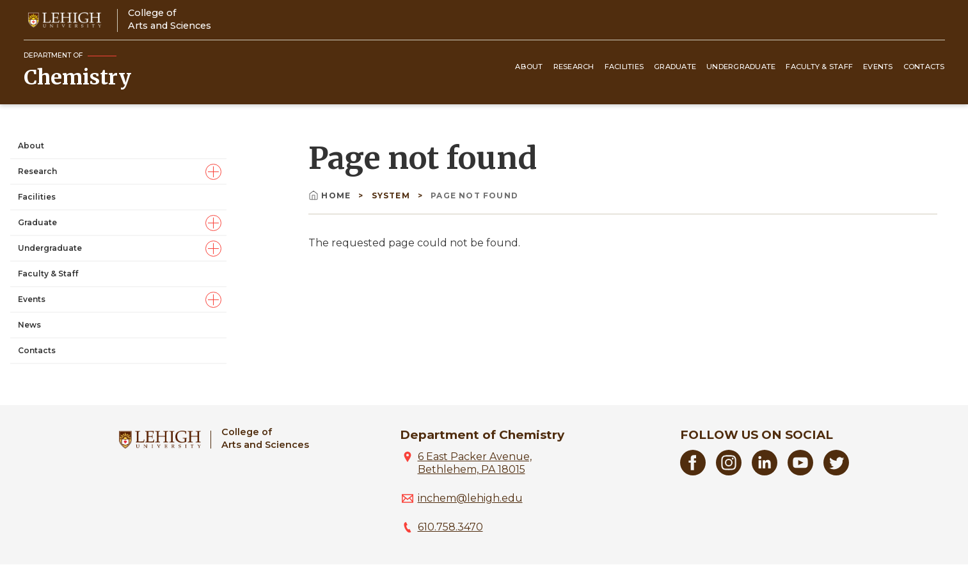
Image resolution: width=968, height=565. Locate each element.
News (29, 325)
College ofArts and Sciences (169, 19)
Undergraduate (740, 66)
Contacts (924, 66)
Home (330, 195)
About (529, 66)
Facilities (624, 66)
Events (878, 66)
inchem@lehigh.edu (470, 498)
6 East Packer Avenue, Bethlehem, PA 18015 (475, 462)
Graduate (675, 66)
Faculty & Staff (819, 66)
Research (573, 66)
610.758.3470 (450, 527)
